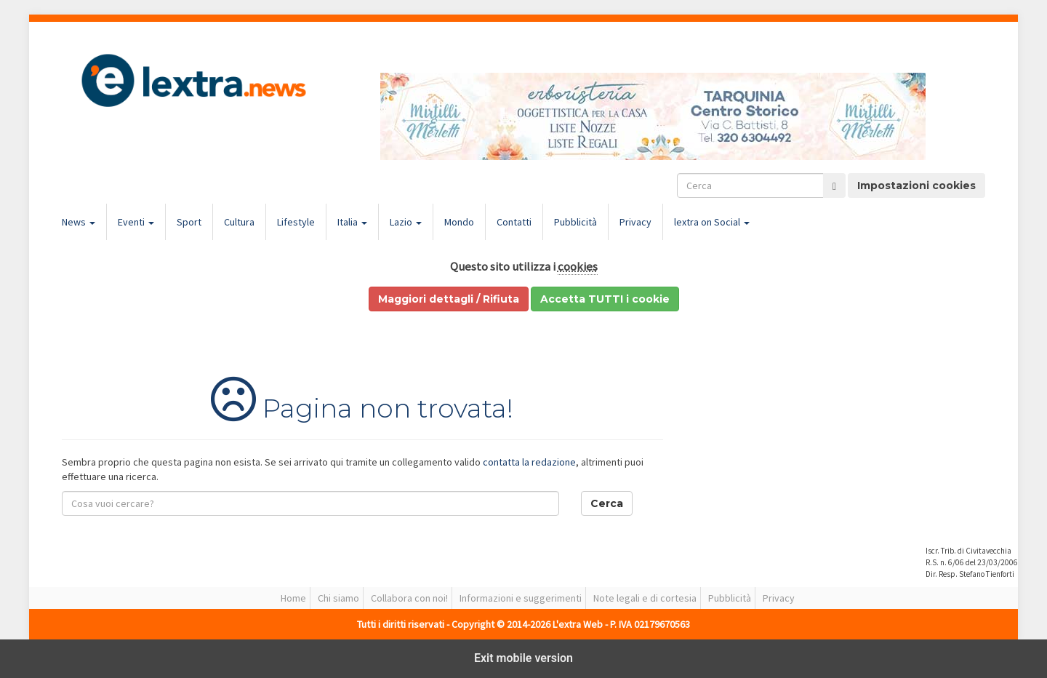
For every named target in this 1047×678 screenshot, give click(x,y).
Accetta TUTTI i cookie (605, 299)
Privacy (635, 221)
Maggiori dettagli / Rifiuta (448, 299)
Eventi (136, 221)
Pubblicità (575, 221)
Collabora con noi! (409, 598)
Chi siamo (338, 598)
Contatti (514, 221)
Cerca (606, 503)
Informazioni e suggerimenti (521, 598)
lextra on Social (712, 221)
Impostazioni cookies (916, 185)
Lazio (406, 221)
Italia (352, 221)
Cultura (239, 221)
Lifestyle (296, 221)
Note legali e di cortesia (645, 598)
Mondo (459, 221)
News (78, 221)
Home (293, 598)
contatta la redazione (529, 461)
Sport (189, 221)
